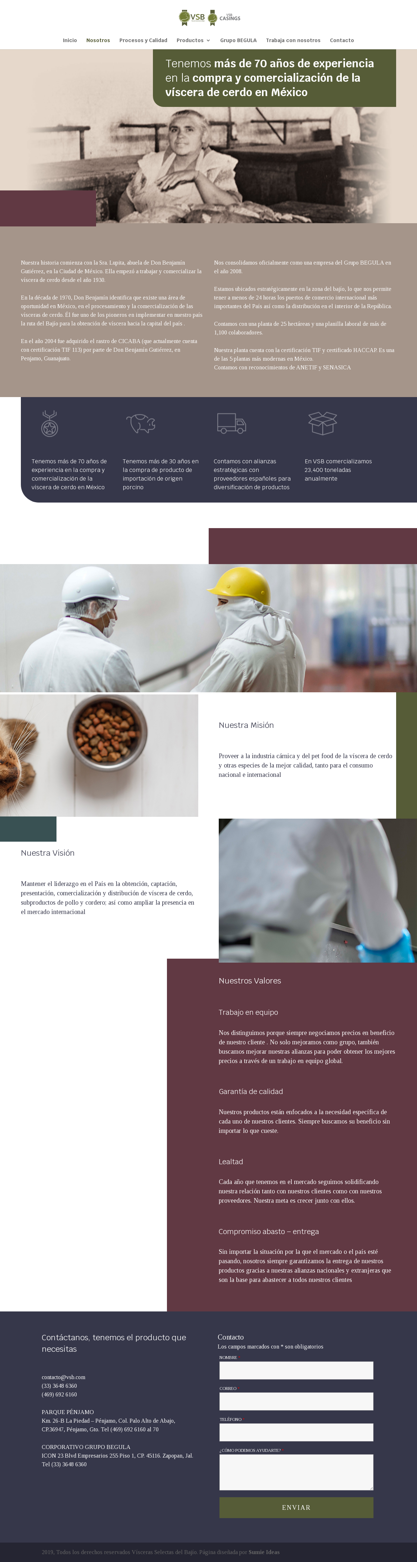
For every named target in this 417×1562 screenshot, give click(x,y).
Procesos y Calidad (143, 41)
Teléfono (232, 1419)
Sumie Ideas (264, 1552)
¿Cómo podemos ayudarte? (251, 1450)
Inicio (70, 41)
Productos (190, 41)
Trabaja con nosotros (293, 41)
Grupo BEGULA (238, 41)
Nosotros (98, 41)
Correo (229, 1388)
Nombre (229, 1357)
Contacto (342, 41)
